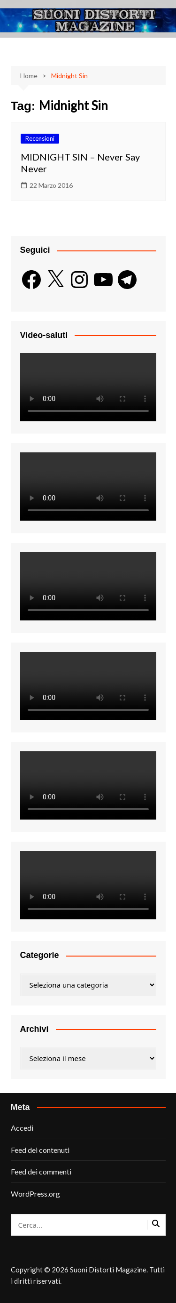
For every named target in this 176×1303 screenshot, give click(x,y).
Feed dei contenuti (40, 1149)
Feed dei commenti (41, 1171)
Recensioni (39, 138)
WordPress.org (35, 1193)
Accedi (22, 1127)
